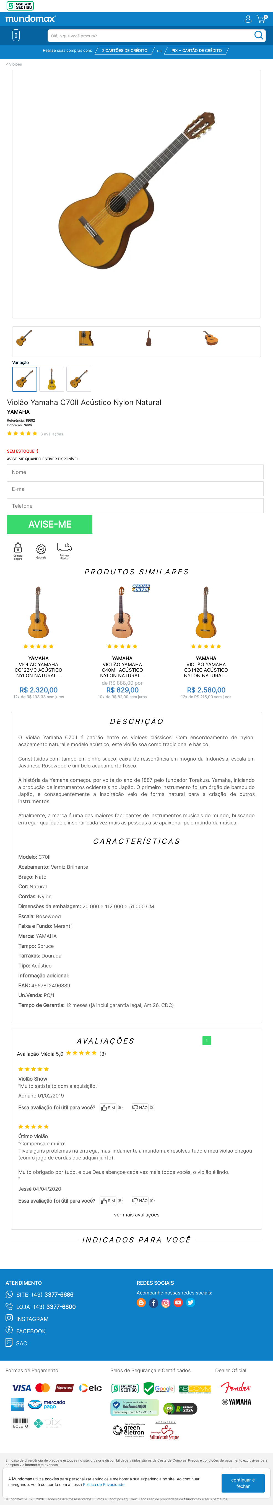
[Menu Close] (16, 35)
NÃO (140, 1108)
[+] (206, 1040)
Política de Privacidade (103, 1484)
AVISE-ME (49, 524)
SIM (108, 1108)
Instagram (32, 1319)
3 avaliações (51, 434)
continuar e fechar (243, 1483)
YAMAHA (18, 412)
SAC (21, 1343)
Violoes (15, 64)
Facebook (31, 1331)
